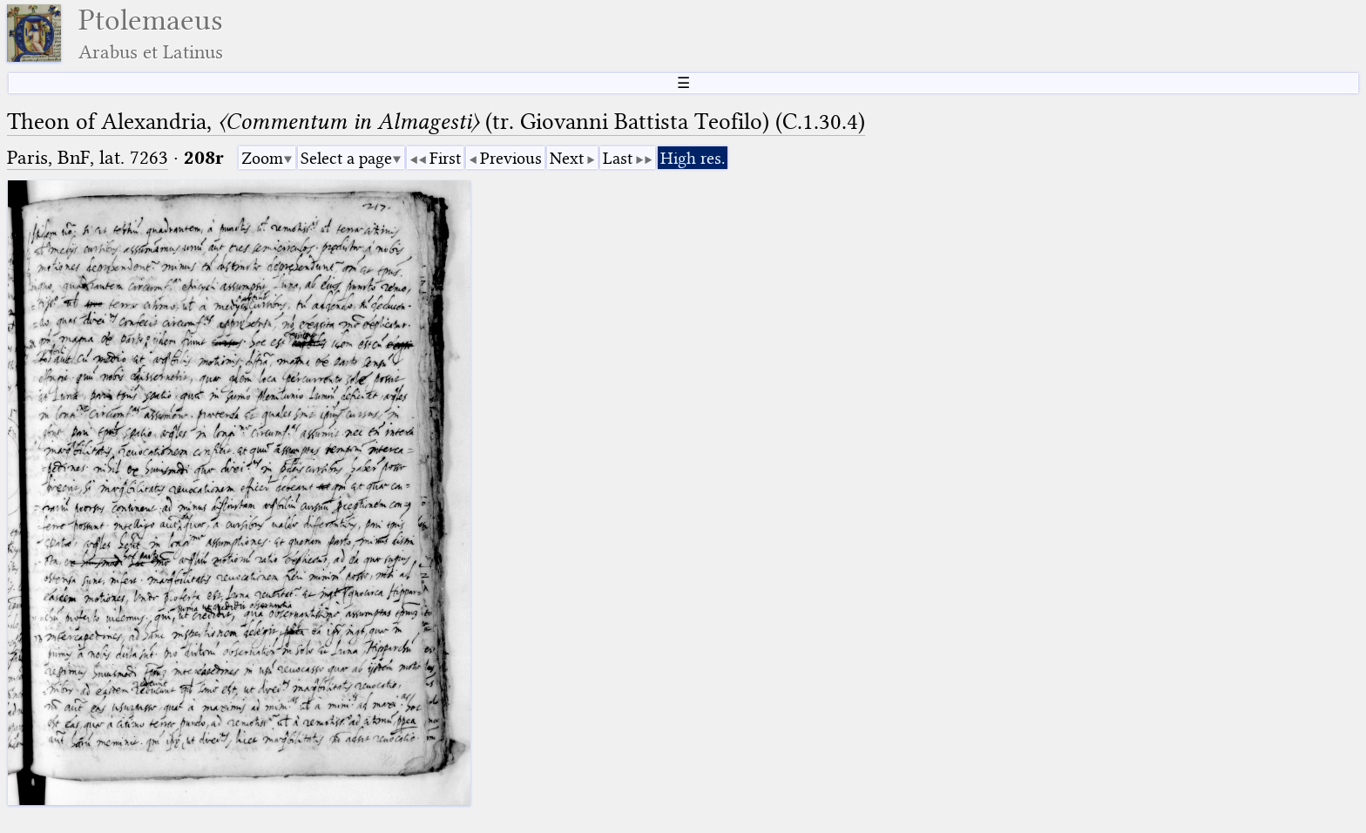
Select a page (346, 158)
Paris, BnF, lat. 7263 (87, 157)
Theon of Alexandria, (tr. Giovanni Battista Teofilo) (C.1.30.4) (436, 121)
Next (567, 158)
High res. (692, 158)
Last (617, 158)
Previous (511, 158)
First (445, 158)
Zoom (262, 158)
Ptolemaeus (150, 33)
